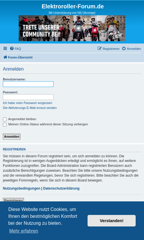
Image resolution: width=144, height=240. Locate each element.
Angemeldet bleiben (19, 119)
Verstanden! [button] (112, 220)
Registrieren (13, 201)
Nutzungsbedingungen (21, 188)
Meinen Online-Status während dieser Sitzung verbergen (45, 124)
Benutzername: (14, 79)
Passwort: (10, 92)
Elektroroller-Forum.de (73, 6)
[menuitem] (15, 48)
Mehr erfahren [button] (23, 230)
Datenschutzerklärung (61, 188)
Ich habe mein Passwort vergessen (27, 103)
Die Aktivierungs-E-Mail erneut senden (30, 107)
